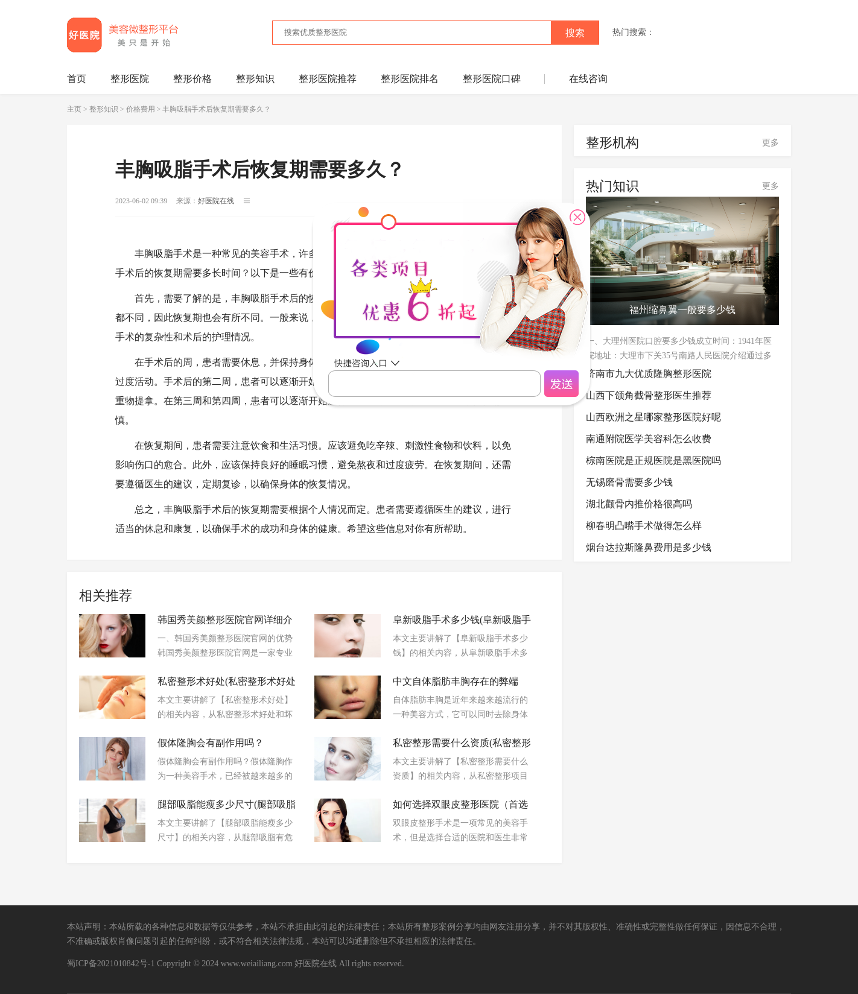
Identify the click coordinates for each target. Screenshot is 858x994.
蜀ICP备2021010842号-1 (110, 963)
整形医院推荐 (328, 79)
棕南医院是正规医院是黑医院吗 (653, 460)
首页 (76, 79)
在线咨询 (588, 79)
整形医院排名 (410, 79)
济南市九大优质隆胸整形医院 (648, 374)
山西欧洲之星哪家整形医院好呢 (653, 417)
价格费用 (140, 109)
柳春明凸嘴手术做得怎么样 (644, 526)
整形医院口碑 (492, 79)
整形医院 (129, 79)
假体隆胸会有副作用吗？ (210, 743)
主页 (74, 109)
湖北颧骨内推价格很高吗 (639, 504)
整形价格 (192, 79)
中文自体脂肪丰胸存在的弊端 (455, 681)
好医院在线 (315, 963)
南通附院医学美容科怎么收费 (648, 439)
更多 (770, 142)
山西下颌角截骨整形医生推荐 (648, 395)
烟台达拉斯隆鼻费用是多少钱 (648, 547)
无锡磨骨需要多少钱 (629, 482)
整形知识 (255, 79)
